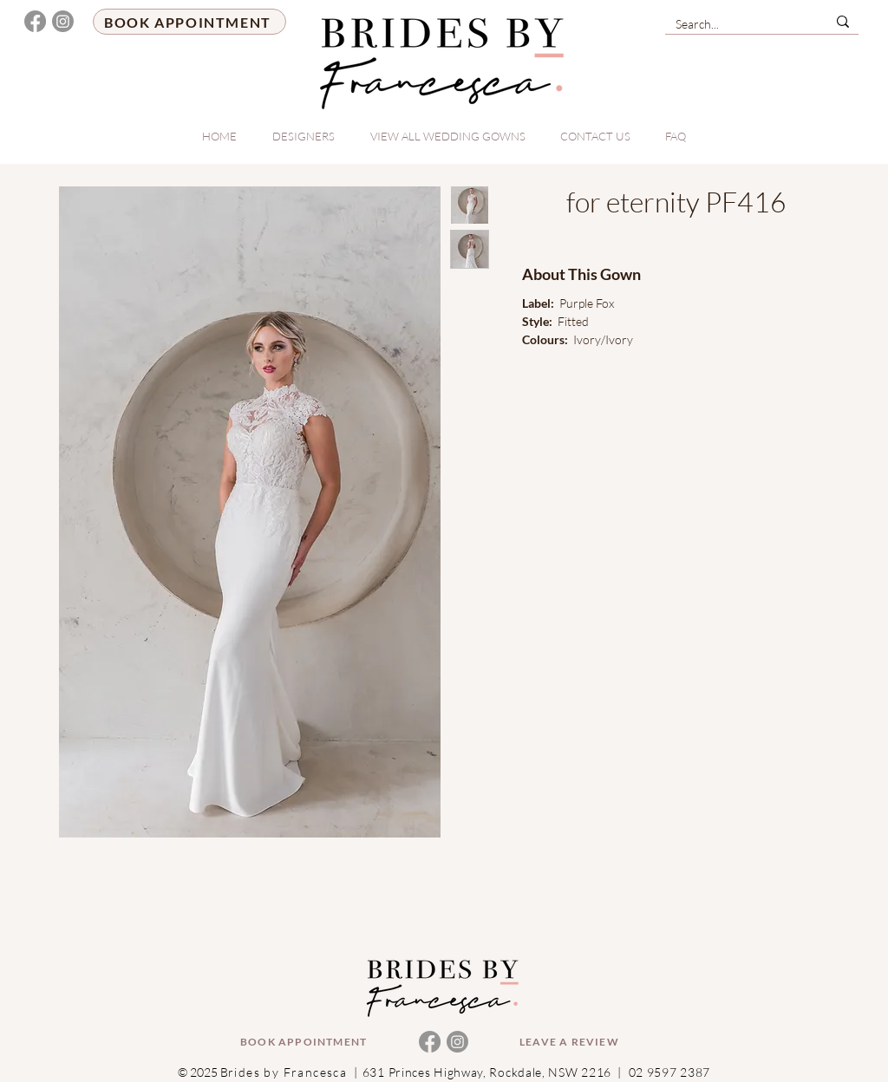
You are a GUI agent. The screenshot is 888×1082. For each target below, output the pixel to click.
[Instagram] (63, 21)
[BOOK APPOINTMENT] (189, 22)
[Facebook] (35, 21)
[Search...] (733, 24)
